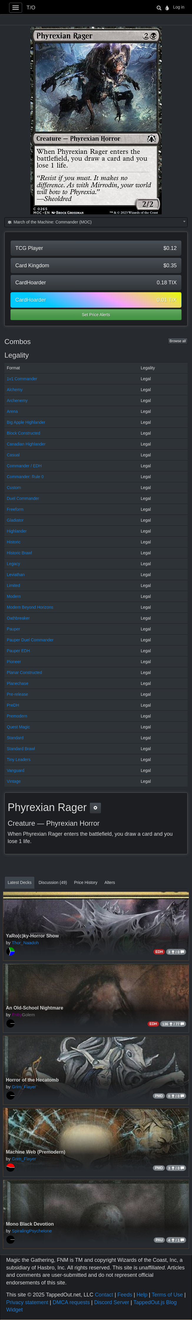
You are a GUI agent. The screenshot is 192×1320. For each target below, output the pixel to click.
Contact (104, 1295)
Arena (12, 411)
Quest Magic (18, 727)
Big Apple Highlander (26, 422)
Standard (15, 737)
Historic (14, 542)
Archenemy (17, 400)
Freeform (15, 509)
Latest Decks (20, 882)
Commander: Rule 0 (25, 476)
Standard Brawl (21, 748)
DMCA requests (71, 1302)
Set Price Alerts (96, 314)
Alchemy (15, 389)
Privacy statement (27, 1302)
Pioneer (14, 661)
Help (142, 1295)
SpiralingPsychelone (32, 1230)
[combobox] (96, 222)
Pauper (13, 629)
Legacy (13, 563)
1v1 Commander (22, 378)
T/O (31, 8)
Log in (178, 7)
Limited (13, 585)
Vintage (14, 781)
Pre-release (17, 694)
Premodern (17, 716)
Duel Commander (23, 498)
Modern (14, 596)
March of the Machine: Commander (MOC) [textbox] (49, 222)
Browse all (178, 341)
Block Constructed (23, 433)
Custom (14, 487)
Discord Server (111, 1302)
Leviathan (16, 574)
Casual (13, 455)
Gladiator (15, 520)
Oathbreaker (18, 618)
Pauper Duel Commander (30, 640)
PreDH (13, 705)
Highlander (17, 531)
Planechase (17, 683)
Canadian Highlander (26, 444)
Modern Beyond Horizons (30, 607)
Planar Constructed (24, 672)
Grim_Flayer (24, 1086)
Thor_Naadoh (25, 942)
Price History (85, 882)
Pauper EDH (18, 650)
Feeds (124, 1295)
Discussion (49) (53, 882)
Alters (110, 882)
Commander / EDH (24, 465)
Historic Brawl (19, 552)
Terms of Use (167, 1295)
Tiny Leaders (18, 759)
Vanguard (15, 770)
